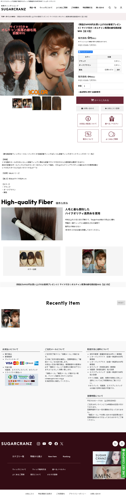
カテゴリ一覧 (18, 456)
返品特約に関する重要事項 (89, 92)
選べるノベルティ (59, 469)
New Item (52, 456)
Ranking (66, 456)
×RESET (121, 303)
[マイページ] (121, 7)
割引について (36, 474)
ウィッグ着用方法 (39, 469)
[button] (32, 7)
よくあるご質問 (18, 474)
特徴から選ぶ (36, 456)
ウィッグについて (19, 469)
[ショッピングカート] (115, 7)
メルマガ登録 (52, 474)
